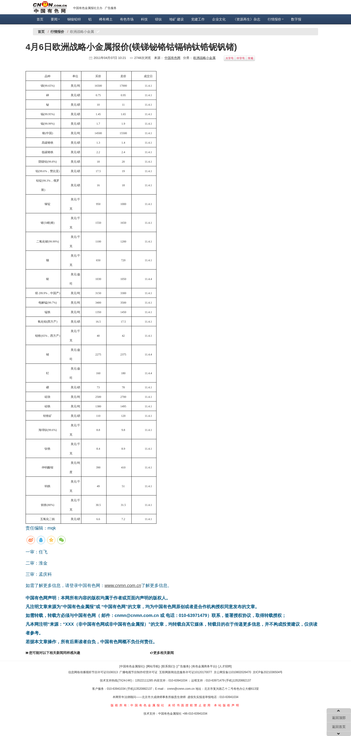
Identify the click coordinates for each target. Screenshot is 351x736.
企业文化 (219, 19)
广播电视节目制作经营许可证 (138, 672)
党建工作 (198, 19)
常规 (250, 58)
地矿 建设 (176, 19)
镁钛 (158, 19)
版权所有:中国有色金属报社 (138, 705)
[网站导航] (153, 666)
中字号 (241, 58)
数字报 (296, 19)
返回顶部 (339, 718)
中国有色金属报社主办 (87, 8)
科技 (144, 19)
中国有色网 (172, 58)
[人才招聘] (225, 666)
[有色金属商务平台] (204, 666)
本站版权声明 (227, 705)
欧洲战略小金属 (204, 58)
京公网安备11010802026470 (232, 672)
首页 (40, 19)
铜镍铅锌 (74, 19)
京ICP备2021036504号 (268, 672)
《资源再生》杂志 (246, 19)
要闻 (55, 19)
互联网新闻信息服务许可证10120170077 (185, 672)
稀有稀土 (106, 19)
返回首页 (339, 727)
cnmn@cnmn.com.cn (181, 688)
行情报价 (276, 19)
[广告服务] (183, 666)
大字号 (229, 58)
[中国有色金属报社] (132, 666)
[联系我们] (168, 666)
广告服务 (111, 8)
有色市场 (127, 19)
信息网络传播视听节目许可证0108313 (93, 672)
